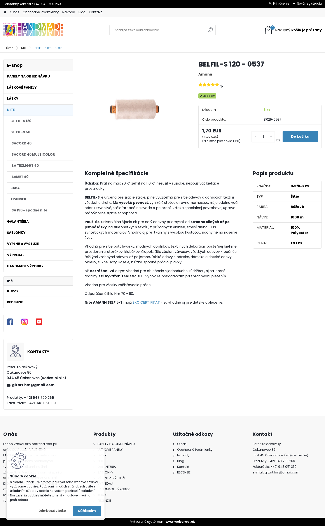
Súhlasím (87, 510)
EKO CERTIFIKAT (146, 302)
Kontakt (95, 12)
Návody (68, 12)
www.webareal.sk (180, 521)
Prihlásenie (281, 3)
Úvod (10, 48)
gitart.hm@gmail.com (33, 384)
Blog (82, 12)
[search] (210, 31)
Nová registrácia (309, 3)
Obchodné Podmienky (41, 12)
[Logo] (33, 30)
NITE (24, 48)
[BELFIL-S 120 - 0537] (134, 109)
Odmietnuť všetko (52, 511)
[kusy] (263, 137)
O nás (14, 12)
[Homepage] (4, 12)
